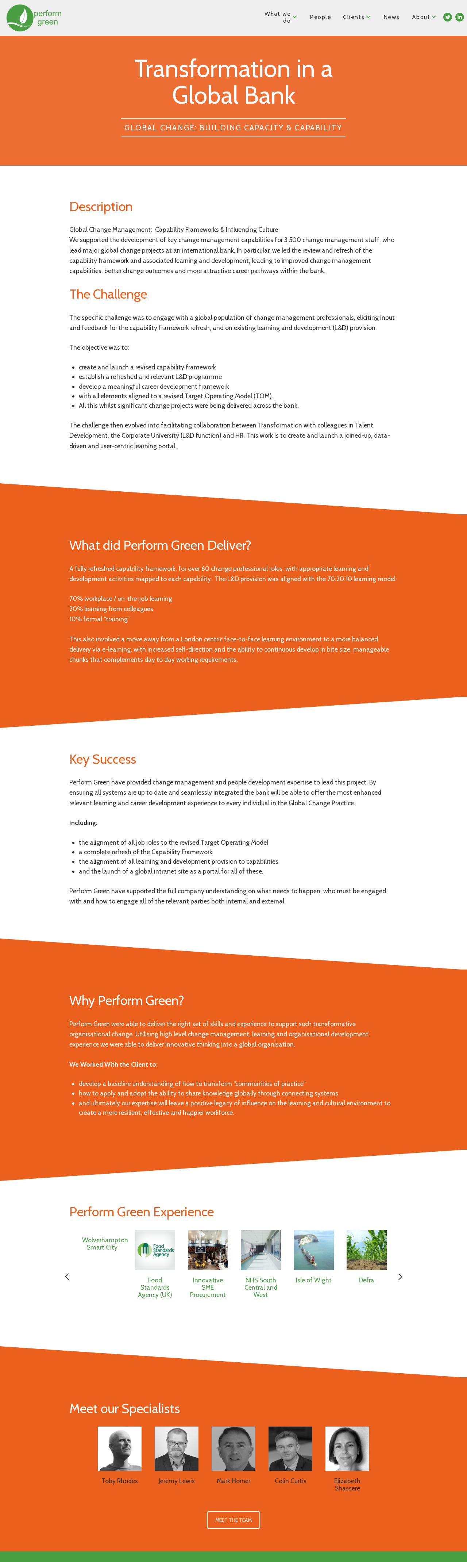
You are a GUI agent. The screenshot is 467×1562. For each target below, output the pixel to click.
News (391, 17)
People (321, 17)
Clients (357, 16)
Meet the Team (233, 1520)
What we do (281, 17)
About (424, 16)
